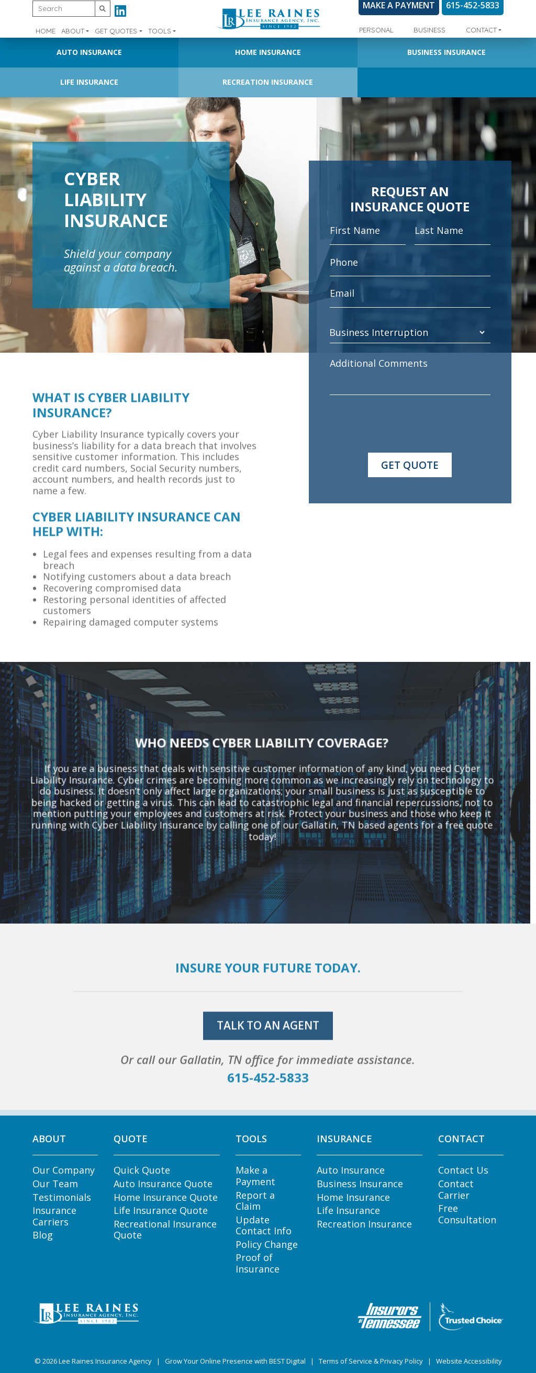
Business (429, 30)
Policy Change (267, 1244)
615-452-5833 (268, 1100)
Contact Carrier (456, 1189)
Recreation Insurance (267, 82)
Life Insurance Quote (161, 1210)
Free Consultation (467, 1214)
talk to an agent (268, 1048)
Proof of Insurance (258, 1263)
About (72, 31)
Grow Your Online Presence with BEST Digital (235, 1361)
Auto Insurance (89, 52)
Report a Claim (255, 1201)
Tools (159, 31)
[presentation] (409, 423)
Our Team (55, 1183)
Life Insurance (89, 82)
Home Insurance (268, 52)
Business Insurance (446, 52)
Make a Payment (255, 1176)
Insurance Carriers (54, 1216)
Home (45, 31)
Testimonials (61, 1197)
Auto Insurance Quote (163, 1183)
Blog (42, 1235)
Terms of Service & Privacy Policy (371, 1361)
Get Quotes (116, 31)
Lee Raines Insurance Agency (105, 1361)
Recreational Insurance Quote (165, 1230)
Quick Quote (142, 1170)
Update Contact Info (264, 1225)
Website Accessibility (469, 1361)
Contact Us (463, 1170)
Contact (481, 30)
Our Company (63, 1170)
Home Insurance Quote (166, 1197)
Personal (376, 30)
